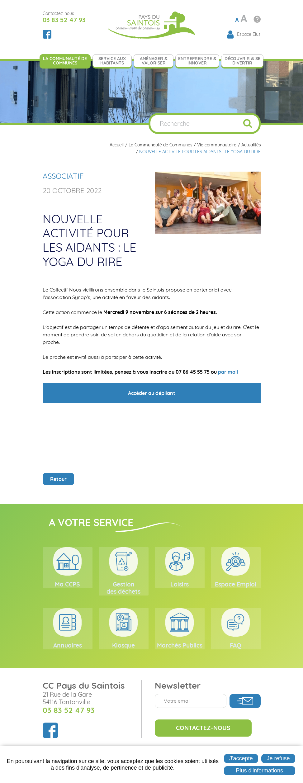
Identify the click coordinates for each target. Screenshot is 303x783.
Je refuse (278, 758)
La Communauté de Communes (160, 145)
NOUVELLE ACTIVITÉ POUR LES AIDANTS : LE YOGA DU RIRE (200, 151)
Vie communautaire (216, 145)
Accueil (116, 145)
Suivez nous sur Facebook (47, 34)
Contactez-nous (205, 738)
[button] (208, 202)
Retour (58, 479)
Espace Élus (249, 34)
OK (247, 123)
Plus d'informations (259, 770)
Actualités (251, 145)
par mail (228, 372)
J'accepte (241, 758)
